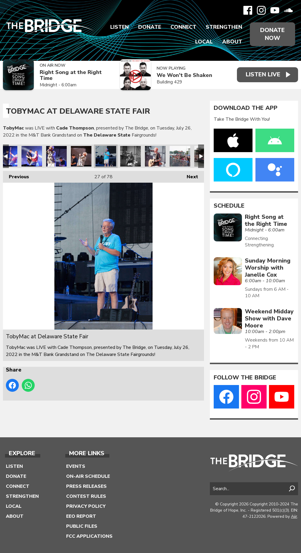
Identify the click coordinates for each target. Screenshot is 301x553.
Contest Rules (86, 496)
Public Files (81, 526)
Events (75, 466)
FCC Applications (89, 536)
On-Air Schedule (88, 476)
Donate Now (272, 34)
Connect (183, 27)
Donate (149, 27)
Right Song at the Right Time (71, 75)
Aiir (294, 516)
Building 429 (169, 82)
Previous (16, 175)
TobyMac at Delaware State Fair (31, 156)
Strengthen (224, 27)
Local (204, 41)
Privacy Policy (86, 506)
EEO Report (81, 516)
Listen (119, 27)
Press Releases (86, 486)
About (232, 41)
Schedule (229, 206)
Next (189, 175)
